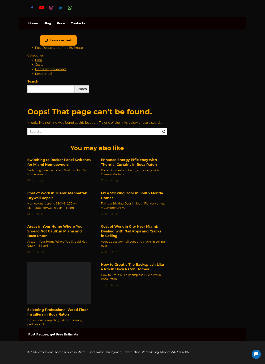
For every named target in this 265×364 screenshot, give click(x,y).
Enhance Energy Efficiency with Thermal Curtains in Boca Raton (129, 162)
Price (61, 23)
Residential (43, 74)
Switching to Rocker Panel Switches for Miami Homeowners (59, 162)
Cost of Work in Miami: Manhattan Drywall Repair (57, 195)
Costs (39, 64)
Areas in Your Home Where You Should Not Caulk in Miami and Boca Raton (54, 231)
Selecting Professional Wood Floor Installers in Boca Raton (57, 312)
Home (33, 23)
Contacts (78, 23)
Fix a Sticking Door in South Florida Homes (132, 195)
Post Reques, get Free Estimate (59, 48)
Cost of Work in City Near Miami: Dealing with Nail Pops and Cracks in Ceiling (131, 231)
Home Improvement (51, 69)
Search (32, 81)
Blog (47, 23)
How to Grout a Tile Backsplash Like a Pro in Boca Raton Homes (132, 267)
